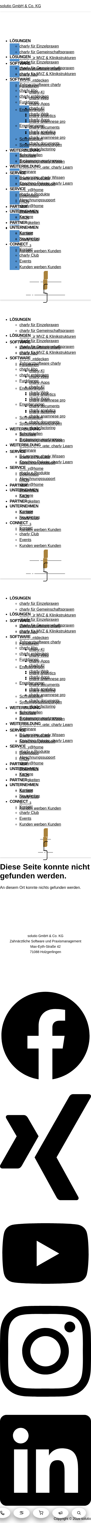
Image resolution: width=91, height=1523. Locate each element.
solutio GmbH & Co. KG (20, 6)
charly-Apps (39, 120)
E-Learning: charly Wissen (42, 177)
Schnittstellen (30, 155)
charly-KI (36, 108)
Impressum (45, 974)
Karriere (26, 233)
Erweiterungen (31, 126)
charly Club (29, 255)
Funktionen (29, 102)
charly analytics (42, 132)
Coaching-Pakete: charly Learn (46, 167)
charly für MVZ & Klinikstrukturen (47, 58)
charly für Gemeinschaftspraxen (46, 52)
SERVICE (18, 173)
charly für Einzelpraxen (39, 46)
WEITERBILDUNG (25, 166)
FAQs (24, 217)
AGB (45, 960)
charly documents (44, 143)
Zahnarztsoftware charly (40, 85)
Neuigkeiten (29, 223)
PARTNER (18, 207)
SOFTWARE (20, 79)
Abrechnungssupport (37, 200)
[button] (45, 29)
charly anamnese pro (47, 137)
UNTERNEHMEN (24, 227)
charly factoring (42, 149)
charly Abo (28, 90)
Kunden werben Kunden (40, 251)
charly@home (31, 190)
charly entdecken (34, 80)
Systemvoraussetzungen (40, 161)
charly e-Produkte (34, 194)
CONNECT (19, 244)
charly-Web (39, 114)
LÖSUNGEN (20, 41)
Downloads (29, 212)
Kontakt (26, 249)
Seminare (27, 172)
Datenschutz (45, 967)
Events (25, 261)
